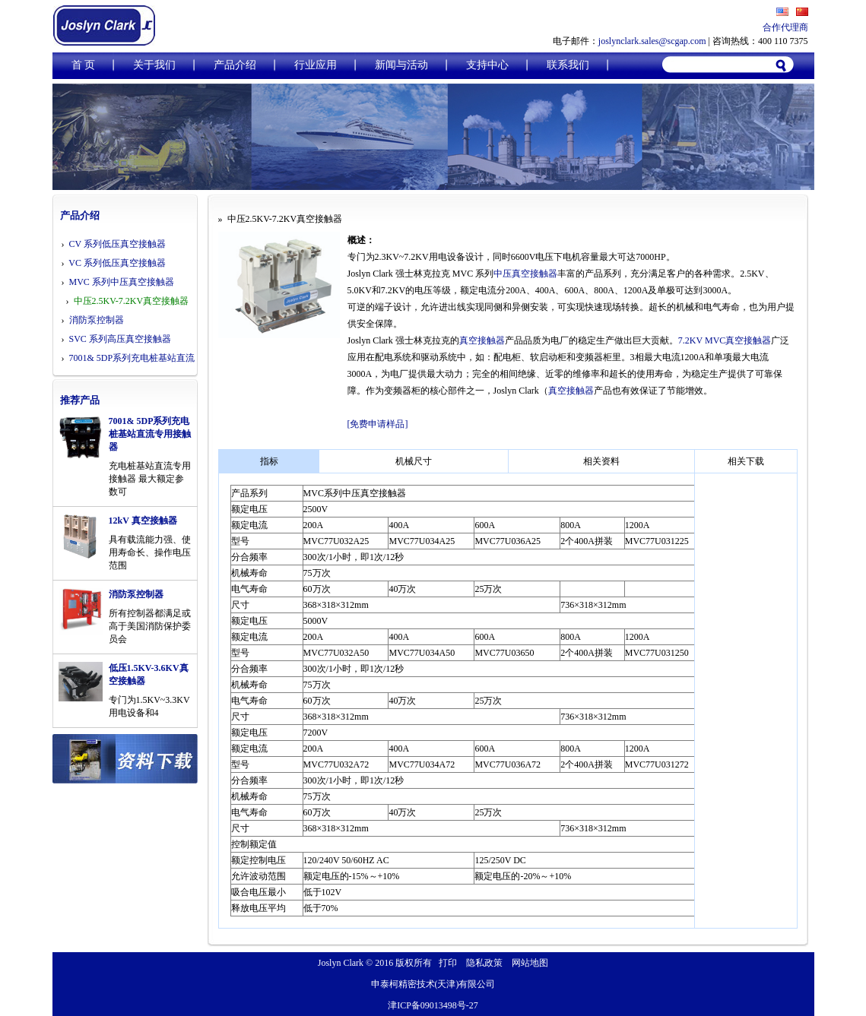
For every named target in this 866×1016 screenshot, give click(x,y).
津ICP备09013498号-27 (433, 1005)
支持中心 (487, 65)
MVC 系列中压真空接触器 (121, 282)
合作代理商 (785, 27)
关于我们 (154, 65)
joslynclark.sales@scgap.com (652, 41)
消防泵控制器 (96, 320)
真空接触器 (482, 340)
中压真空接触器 (525, 273)
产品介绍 (235, 65)
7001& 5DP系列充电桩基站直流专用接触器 (150, 434)
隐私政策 (484, 962)
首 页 (83, 65)
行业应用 (315, 65)
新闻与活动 (401, 65)
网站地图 (530, 962)
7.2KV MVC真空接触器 (724, 340)
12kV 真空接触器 (143, 520)
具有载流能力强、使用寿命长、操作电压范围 (150, 552)
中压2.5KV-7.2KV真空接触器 (131, 301)
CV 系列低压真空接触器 (117, 244)
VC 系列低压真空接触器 (117, 263)
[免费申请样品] (377, 424)
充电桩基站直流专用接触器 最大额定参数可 (150, 479)
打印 (448, 962)
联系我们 (568, 65)
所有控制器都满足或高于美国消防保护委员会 (150, 626)
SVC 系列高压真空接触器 (120, 339)
